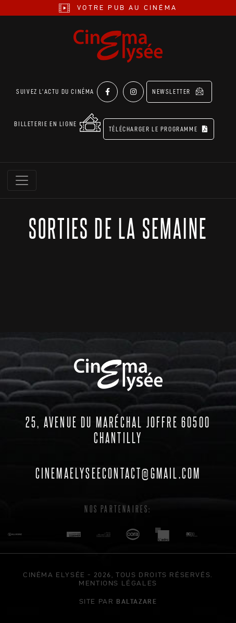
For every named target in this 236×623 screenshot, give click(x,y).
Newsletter (178, 91)
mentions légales (118, 583)
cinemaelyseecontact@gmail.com (118, 472)
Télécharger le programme (158, 129)
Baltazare (136, 601)
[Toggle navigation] (21, 180)
